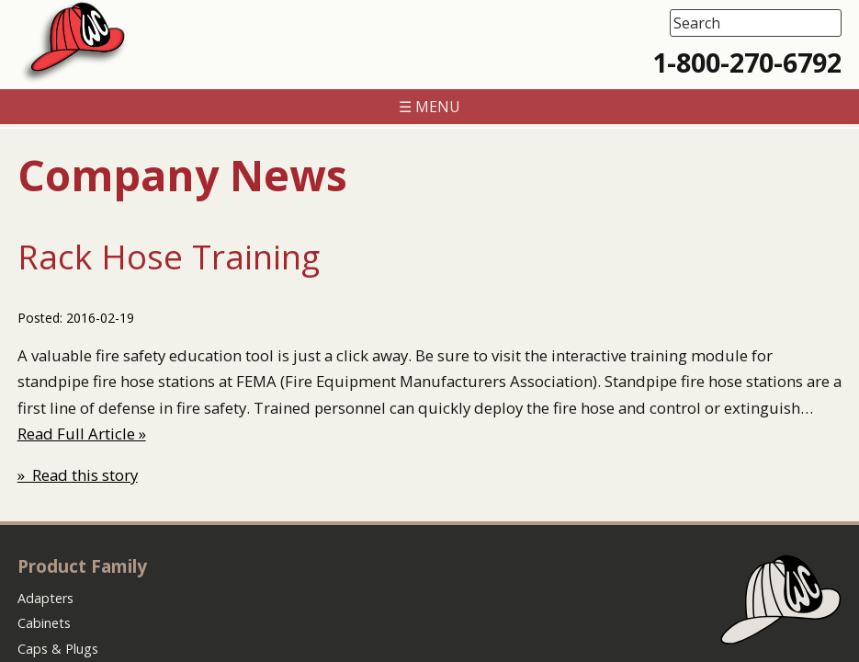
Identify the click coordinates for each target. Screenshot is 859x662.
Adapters (45, 598)
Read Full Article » (81, 433)
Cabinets (44, 623)
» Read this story (77, 474)
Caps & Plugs (57, 648)
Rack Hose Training (168, 257)
